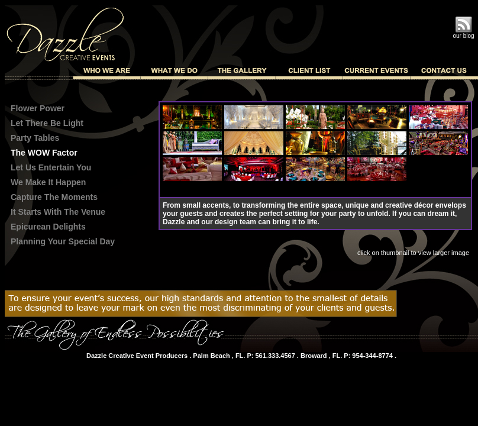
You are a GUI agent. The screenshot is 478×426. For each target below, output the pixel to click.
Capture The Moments (54, 197)
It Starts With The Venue (58, 212)
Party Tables (35, 138)
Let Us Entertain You (51, 167)
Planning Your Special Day (63, 241)
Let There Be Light (47, 123)
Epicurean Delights (48, 226)
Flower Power (37, 108)
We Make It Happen (48, 182)
